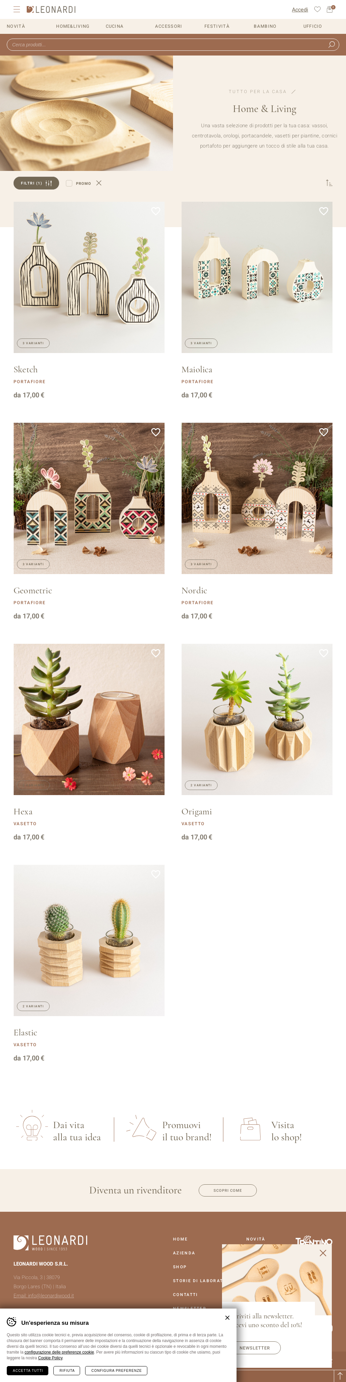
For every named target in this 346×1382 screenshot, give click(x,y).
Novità (16, 26)
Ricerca (331, 45)
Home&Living (73, 26)
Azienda (184, 1253)
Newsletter (255, 1348)
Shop (180, 1267)
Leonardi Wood (51, 9)
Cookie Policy (50, 1358)
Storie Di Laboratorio (204, 1281)
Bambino (265, 26)
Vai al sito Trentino (313, 1241)
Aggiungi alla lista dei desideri (155, 211)
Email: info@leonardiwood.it (44, 1295)
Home (180, 1239)
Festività (217, 26)
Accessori (168, 26)
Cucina (115, 26)
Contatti (185, 1295)
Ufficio (312, 26)
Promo (83, 184)
